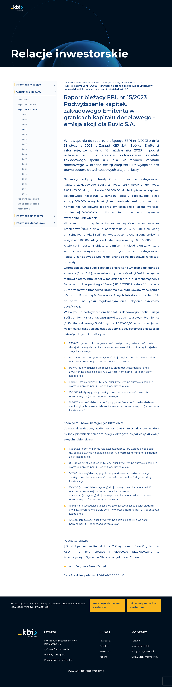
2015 (24, 169)
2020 (24, 144)
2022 (24, 134)
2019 (24, 149)
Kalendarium (24, 209)
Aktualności (23, 99)
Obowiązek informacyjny (144, 657)
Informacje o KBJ (140, 646)
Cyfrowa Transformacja (56, 649)
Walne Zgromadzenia (28, 204)
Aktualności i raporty (99, 82)
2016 (24, 164)
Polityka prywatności (142, 651)
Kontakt (135, 640)
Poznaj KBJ (105, 640)
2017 (24, 159)
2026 (24, 114)
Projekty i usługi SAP (55, 654)
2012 (24, 184)
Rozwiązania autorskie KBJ (58, 660)
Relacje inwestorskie (75, 82)
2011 (24, 189)
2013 (24, 179)
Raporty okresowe (27, 104)
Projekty (104, 646)
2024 (24, 124)
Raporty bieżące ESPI (28, 199)
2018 (24, 154)
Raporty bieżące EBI (27, 109)
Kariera (103, 657)
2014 (24, 174)
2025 (24, 119)
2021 (24, 139)
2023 (24, 129)
